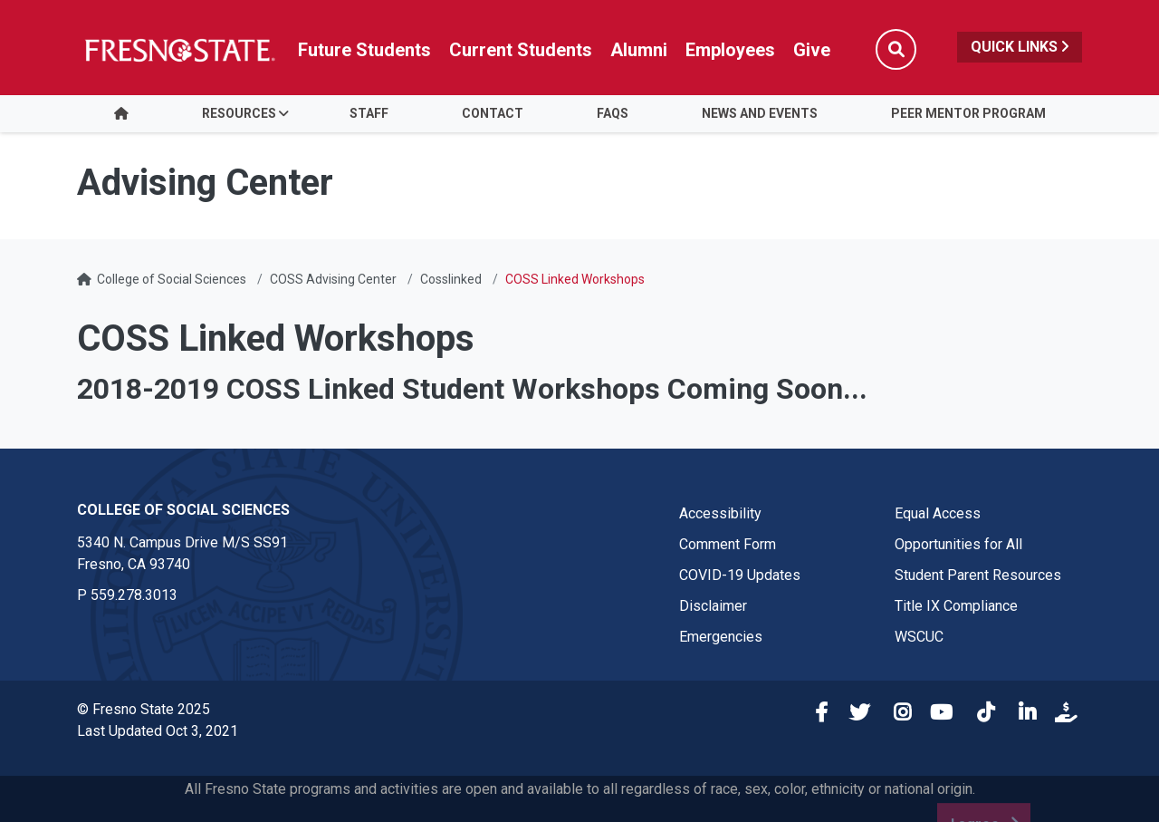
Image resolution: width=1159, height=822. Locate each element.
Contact (492, 113)
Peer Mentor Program (968, 113)
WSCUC (919, 636)
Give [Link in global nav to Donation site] (811, 50)
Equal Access (938, 513)
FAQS (612, 113)
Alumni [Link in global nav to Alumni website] (638, 50)
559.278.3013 (134, 595)
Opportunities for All (958, 544)
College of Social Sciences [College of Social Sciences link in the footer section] (183, 509)
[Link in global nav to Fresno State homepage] (179, 50)
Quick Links (1019, 46)
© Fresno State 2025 (143, 709)
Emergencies (720, 636)
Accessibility (720, 513)
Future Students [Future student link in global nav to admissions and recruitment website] (364, 50)
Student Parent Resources (978, 575)
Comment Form (727, 544)
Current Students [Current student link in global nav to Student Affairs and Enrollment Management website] (520, 50)
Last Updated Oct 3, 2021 (157, 731)
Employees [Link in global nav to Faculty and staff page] (730, 50)
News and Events (760, 113)
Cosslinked (451, 279)
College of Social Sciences (171, 279)
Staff (369, 113)
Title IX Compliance (956, 605)
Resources (239, 113)
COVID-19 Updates (739, 575)
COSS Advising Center (333, 279)
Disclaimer (713, 605)
